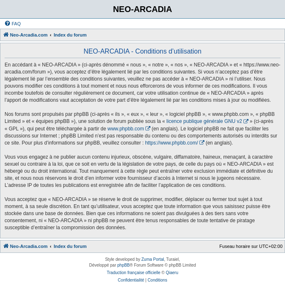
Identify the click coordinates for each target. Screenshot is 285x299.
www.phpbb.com (126, 129)
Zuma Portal (152, 259)
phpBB (123, 265)
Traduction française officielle (133, 272)
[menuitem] (12, 24)
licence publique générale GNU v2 (204, 121)
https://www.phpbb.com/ (171, 143)
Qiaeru (172, 272)
